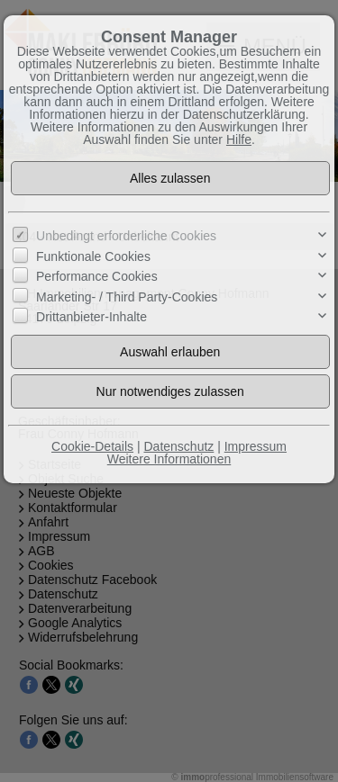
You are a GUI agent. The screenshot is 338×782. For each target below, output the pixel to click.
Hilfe (238, 139)
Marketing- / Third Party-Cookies (126, 296)
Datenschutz (178, 446)
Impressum (255, 446)
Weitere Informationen (169, 459)
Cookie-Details (92, 446)
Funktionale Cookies (93, 256)
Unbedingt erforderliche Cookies (126, 236)
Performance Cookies (97, 276)
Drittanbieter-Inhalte (91, 317)
